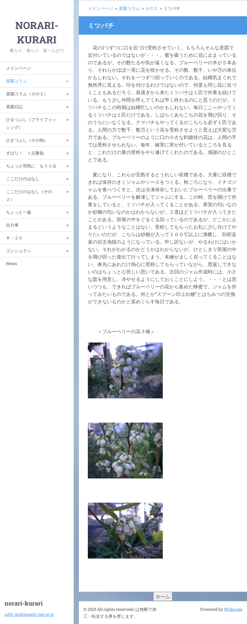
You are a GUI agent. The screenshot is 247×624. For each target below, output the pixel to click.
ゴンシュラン (18, 250)
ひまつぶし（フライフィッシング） (31, 123)
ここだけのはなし (23, 178)
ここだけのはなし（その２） (29, 195)
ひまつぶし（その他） (27, 140)
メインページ (18, 68)
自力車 (12, 225)
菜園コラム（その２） (27, 94)
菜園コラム (16, 81)
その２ (151, 8)
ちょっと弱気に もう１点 (31, 166)
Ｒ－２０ (14, 238)
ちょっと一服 (18, 212)
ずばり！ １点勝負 (25, 153)
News (11, 263)
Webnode (233, 609)
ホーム (163, 596)
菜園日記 (14, 106)
